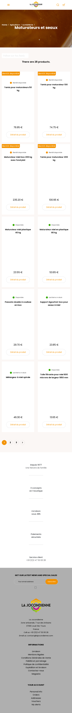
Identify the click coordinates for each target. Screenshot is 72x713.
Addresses (36, 698)
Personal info (36, 691)
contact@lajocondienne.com (40, 635)
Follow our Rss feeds (13, 55)
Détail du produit (18, 134)
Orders (36, 694)
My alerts (36, 704)
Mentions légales (36, 654)
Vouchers (36, 701)
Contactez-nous (36, 670)
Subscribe (52, 582)
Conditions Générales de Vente (36, 657)
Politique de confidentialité (36, 664)
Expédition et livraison (36, 667)
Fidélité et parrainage (36, 661)
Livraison (36, 651)
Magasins (36, 674)
